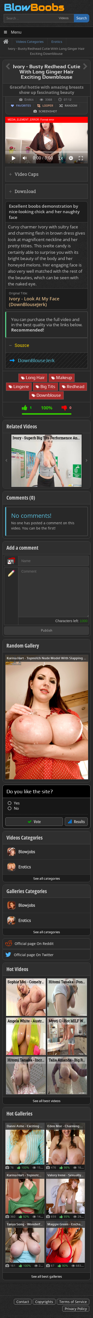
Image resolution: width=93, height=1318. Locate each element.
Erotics (29, 99)
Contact (22, 1301)
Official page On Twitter (34, 954)
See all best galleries (46, 1276)
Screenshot (48, 111)
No (16, 808)
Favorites (23, 105)
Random (71, 105)
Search (81, 18)
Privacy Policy (76, 1308)
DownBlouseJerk (36, 360)
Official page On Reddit (34, 943)
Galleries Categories (26, 891)
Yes (17, 803)
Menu (16, 32)
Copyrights (44, 1301)
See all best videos (47, 1101)
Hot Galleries (19, 1113)
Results (79, 821)
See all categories (46, 878)
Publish (46, 631)
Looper (47, 105)
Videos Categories (24, 837)
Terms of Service (73, 1301)
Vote (37, 821)
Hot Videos (17, 969)
